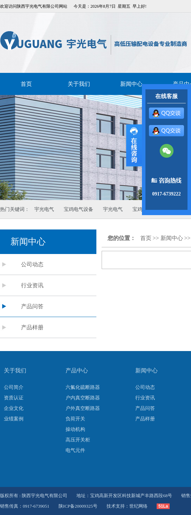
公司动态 (32, 264)
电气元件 (75, 450)
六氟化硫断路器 (83, 387)
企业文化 (13, 408)
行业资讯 (32, 285)
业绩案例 (13, 418)
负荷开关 (75, 418)
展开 (134, 145)
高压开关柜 (78, 439)
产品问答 (32, 306)
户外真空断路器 (83, 408)
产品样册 (32, 327)
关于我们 (79, 84)
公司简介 (13, 387)
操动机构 (75, 429)
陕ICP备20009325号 (78, 506)
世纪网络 (138, 506)
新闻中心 (172, 238)
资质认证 (13, 397)
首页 (26, 84)
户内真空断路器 (83, 397)
